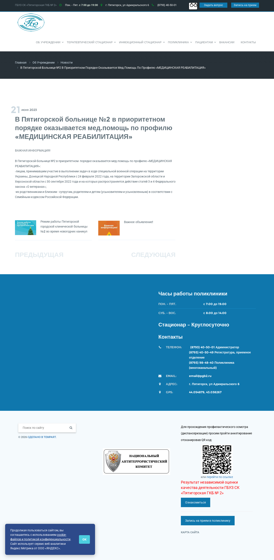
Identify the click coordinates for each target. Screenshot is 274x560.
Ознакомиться (195, 502)
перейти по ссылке (220, 477)
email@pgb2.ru (200, 376)
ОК (84, 539)
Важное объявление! (138, 222)
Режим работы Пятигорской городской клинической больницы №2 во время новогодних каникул (64, 226)
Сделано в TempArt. (42, 437)
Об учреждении (44, 62)
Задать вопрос (213, 5)
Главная (21, 62)
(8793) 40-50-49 (201, 352)
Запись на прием (245, 5)
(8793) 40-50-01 (202, 347)
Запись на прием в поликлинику (207, 520)
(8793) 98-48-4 (200, 363)
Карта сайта (190, 532)
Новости (67, 62)
